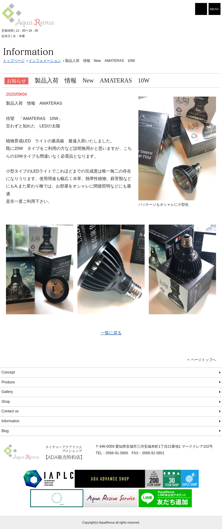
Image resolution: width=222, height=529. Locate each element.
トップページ (14, 61)
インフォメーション (45, 61)
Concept (8, 372)
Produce (8, 382)
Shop (5, 402)
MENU (214, 9)
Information (10, 421)
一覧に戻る (111, 332)
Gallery (7, 392)
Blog (5, 431)
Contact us (10, 411)
